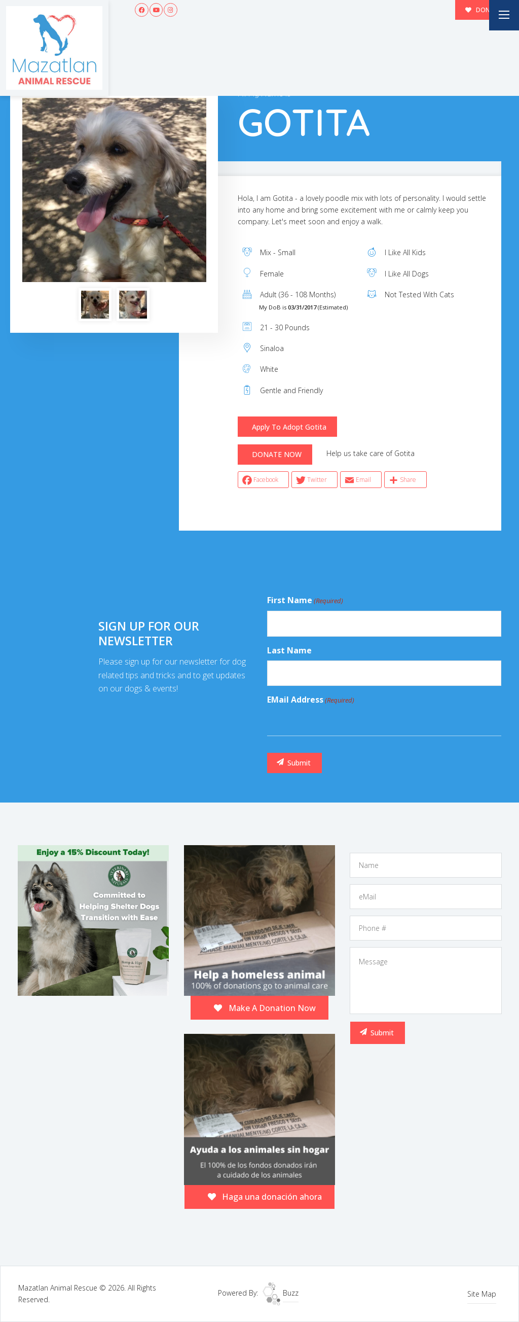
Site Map (481, 1294)
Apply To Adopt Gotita (289, 427)
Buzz (281, 1293)
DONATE (483, 10)
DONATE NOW (277, 454)
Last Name (289, 650)
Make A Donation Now (265, 1008)
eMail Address (310, 700)
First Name (305, 601)
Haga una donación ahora (265, 1196)
